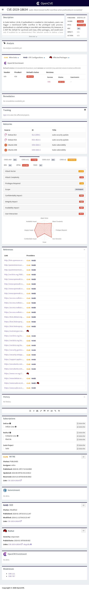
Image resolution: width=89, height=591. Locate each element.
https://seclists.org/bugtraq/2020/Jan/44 (20, 345)
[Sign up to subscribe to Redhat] (81, 432)
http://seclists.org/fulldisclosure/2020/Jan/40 (21, 274)
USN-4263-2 (36, 150)
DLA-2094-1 (36, 135)
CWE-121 (11, 574)
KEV (8, 165)
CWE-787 (11, 576)
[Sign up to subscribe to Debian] (81, 423)
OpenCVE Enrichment (14, 63)
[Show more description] (33, 36)
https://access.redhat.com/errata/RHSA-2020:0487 (23, 298)
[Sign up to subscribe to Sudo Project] (81, 445)
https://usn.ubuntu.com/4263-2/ (16, 369)
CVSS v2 (68, 159)
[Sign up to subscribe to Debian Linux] (81, 426)
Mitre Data (11, 57)
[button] (2, 9)
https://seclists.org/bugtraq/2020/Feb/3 (19, 340)
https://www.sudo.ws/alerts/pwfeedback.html (22, 383)
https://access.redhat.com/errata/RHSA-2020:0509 (23, 303)
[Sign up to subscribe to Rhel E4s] (81, 439)
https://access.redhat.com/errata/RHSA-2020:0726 (23, 312)
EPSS (23, 165)
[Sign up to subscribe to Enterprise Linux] (81, 436)
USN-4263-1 (36, 145)
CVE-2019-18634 (17, 9)
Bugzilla (28, 544)
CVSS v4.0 (10, 159)
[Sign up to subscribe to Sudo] (81, 448)
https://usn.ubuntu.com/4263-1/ (16, 364)
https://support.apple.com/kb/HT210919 (19, 359)
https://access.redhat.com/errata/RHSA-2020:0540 (23, 307)
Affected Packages (59, 57)
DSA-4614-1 (36, 140)
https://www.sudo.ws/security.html (17, 388)
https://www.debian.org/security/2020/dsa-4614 (22, 378)
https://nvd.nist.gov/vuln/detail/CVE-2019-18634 (22, 331)
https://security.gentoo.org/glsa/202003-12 (21, 350)
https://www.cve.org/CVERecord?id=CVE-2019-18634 (24, 373)
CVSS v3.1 (30, 159)
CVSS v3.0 (48, 159)
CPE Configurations (34, 57)
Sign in (5, 115)
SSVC (37, 165)
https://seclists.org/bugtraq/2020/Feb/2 (19, 336)
